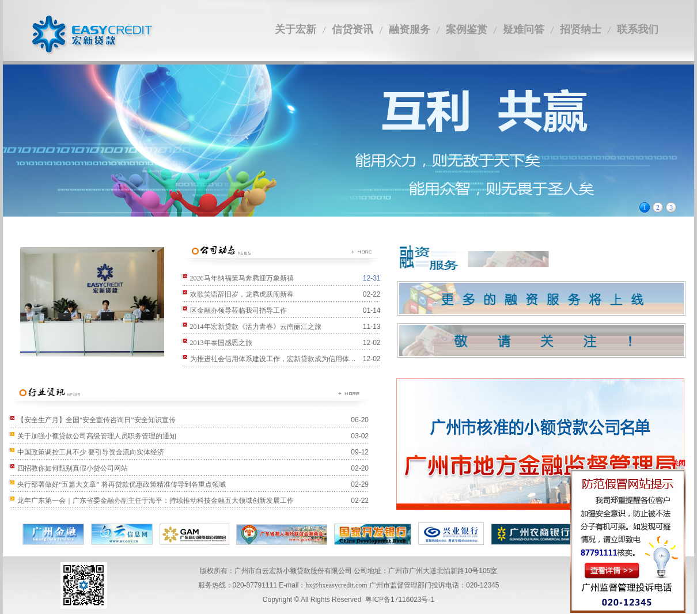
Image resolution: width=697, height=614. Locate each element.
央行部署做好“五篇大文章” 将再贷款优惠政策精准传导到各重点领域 (121, 484)
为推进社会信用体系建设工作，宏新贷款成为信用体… (273, 359)
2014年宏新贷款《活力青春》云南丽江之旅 (255, 327)
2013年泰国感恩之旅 (221, 343)
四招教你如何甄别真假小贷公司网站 (72, 468)
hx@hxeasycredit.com (336, 585)
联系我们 (637, 29)
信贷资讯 (352, 29)
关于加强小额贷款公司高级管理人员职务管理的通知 (96, 436)
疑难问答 (523, 29)
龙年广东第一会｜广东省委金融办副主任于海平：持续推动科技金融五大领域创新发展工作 (155, 500)
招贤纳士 (580, 29)
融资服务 (409, 29)
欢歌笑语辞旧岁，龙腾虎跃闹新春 (242, 294)
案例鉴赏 (466, 29)
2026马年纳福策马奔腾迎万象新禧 (242, 278)
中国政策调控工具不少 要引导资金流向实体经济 (90, 452)
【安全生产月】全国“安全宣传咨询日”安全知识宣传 (96, 420)
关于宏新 (295, 29)
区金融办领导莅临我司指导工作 (238, 310)
